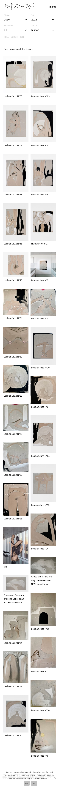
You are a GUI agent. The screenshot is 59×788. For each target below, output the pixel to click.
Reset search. (28, 49)
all (16, 30)
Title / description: (14, 37)
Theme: (34, 25)
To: (32, 15)
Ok (26, 783)
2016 (16, 20)
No (34, 783)
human (43, 30)
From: (7, 15)
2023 (43, 20)
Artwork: (8, 25)
